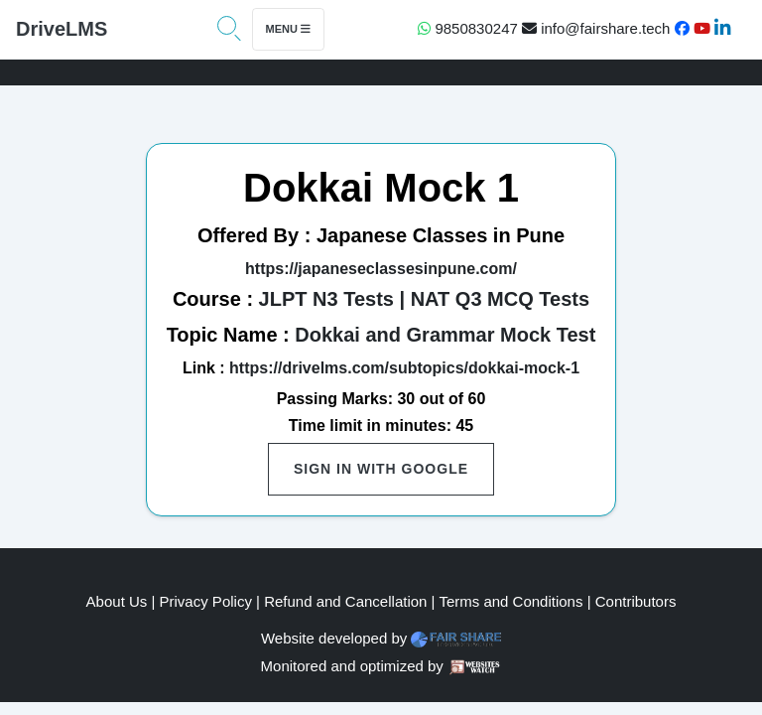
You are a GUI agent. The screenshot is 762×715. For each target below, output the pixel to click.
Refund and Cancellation (345, 601)
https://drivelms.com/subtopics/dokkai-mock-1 (404, 367)
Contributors (636, 601)
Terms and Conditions (510, 601)
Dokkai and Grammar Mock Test (445, 335)
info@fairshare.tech (596, 28)
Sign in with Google (381, 469)
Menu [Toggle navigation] (288, 29)
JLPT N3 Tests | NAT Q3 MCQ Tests (424, 299)
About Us (117, 601)
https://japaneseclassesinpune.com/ (381, 268)
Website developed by (334, 638)
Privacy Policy (206, 601)
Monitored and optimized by (352, 665)
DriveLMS (61, 29)
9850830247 (468, 28)
